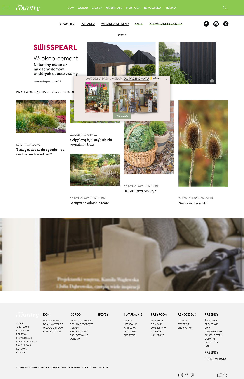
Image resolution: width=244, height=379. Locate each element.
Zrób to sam (185, 320)
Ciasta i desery (213, 328)
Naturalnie (114, 7)
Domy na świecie (53, 317)
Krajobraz (157, 328)
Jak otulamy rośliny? (141, 183)
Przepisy (170, 7)
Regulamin (22, 323)
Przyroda (133, 7)
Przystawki (211, 317)
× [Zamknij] (166, 79)
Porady (74, 320)
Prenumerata (215, 352)
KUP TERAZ (122, 115)
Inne (207, 338)
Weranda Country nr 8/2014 (140, 179)
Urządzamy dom (53, 320)
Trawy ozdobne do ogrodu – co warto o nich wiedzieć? (40, 144)
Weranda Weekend (115, 24)
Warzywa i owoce (80, 313)
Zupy (208, 320)
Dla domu (130, 324)
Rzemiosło (184, 313)
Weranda (88, 24)
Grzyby (97, 7)
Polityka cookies (26, 334)
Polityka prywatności (24, 329)
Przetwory (211, 335)
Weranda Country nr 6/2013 (194, 191)
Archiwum (22, 320)
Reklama (21, 341)
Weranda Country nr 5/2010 (86, 183)
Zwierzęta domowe (157, 315)
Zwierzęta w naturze (82, 127)
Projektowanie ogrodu (79, 330)
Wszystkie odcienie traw (90, 188)
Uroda (128, 313)
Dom (71, 7)
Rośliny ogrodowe (27, 137)
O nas (19, 316)
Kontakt (21, 345)
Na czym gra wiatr (193, 196)
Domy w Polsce (52, 313)
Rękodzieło (152, 7)
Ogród (83, 7)
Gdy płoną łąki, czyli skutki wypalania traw (92, 134)
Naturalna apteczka (130, 319)
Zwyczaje (183, 317)
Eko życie (129, 328)
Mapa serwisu (24, 338)
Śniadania (211, 313)
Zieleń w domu (78, 324)
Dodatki (210, 331)
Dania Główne (213, 324)
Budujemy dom (52, 324)
